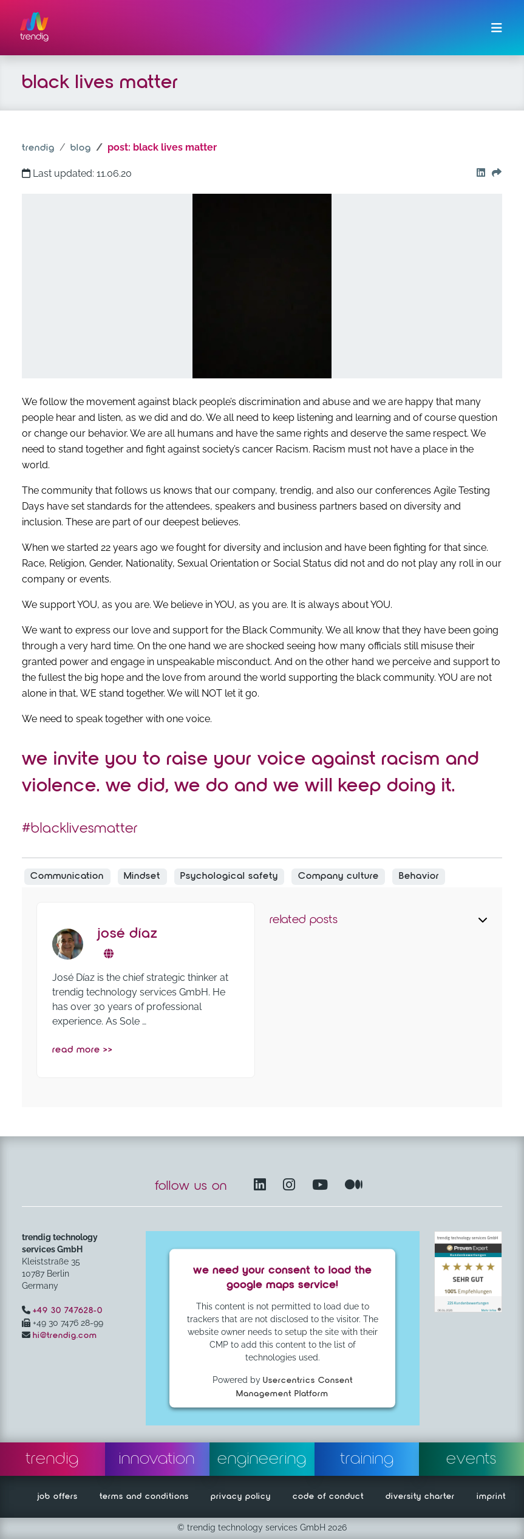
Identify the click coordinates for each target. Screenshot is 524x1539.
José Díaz (128, 933)
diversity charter (420, 1496)
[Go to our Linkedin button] (478, 174)
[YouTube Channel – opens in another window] (322, 1186)
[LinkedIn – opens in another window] (262, 1186)
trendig (38, 148)
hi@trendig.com (65, 1335)
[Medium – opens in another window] (354, 1186)
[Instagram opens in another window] (291, 1186)
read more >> (82, 1050)
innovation (157, 1458)
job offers (58, 1496)
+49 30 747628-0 (68, 1310)
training (367, 1458)
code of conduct (328, 1496)
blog (80, 148)
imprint (491, 1496)
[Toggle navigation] (496, 27)
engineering (262, 1458)
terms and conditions (144, 1496)
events (471, 1458)
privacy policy (241, 1496)
